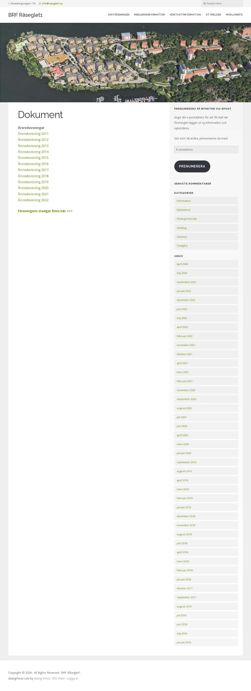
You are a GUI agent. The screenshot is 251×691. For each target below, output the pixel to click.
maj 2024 (182, 273)
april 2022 (182, 327)
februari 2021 (185, 381)
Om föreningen (118, 14)
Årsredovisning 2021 (33, 194)
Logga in (72, 678)
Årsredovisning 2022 (33, 200)
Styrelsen (213, 14)
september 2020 (186, 399)
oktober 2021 (184, 354)
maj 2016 (182, 633)
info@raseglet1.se (52, 3)
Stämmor (182, 237)
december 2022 (186, 300)
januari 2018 (184, 579)
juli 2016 (181, 615)
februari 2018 (185, 570)
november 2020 (186, 390)
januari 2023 (184, 291)
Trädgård (182, 245)
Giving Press (42, 678)
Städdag (181, 228)
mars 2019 (183, 489)
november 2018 (186, 525)
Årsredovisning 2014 (33, 152)
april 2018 (182, 552)
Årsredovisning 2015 (33, 158)
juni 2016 (182, 624)
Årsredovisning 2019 (33, 182)
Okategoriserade (187, 218)
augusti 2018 (184, 534)
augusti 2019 (184, 471)
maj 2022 (182, 318)
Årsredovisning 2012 (33, 139)
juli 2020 (181, 417)
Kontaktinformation (185, 14)
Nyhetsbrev (183, 210)
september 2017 (186, 597)
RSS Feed (58, 678)
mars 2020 (183, 444)
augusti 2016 (184, 606)
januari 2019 (184, 507)
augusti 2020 (184, 408)
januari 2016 (184, 642)
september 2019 (186, 462)
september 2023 (186, 282)
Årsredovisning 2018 (33, 176)
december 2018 (186, 516)
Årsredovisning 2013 (33, 146)
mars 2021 (183, 372)
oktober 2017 (184, 588)
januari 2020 (184, 453)
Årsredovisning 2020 (33, 188)
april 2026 (182, 264)
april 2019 (182, 480)
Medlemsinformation (149, 14)
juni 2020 (182, 426)
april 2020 (182, 435)
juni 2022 (182, 309)
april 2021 (182, 363)
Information (184, 201)
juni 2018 (182, 543)
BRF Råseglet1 (25, 15)
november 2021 (186, 345)
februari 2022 (185, 336)
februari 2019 (185, 498)
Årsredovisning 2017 (33, 170)
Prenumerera (192, 166)
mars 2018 (183, 561)
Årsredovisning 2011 (33, 133)
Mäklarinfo (234, 14)
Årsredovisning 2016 (33, 164)
